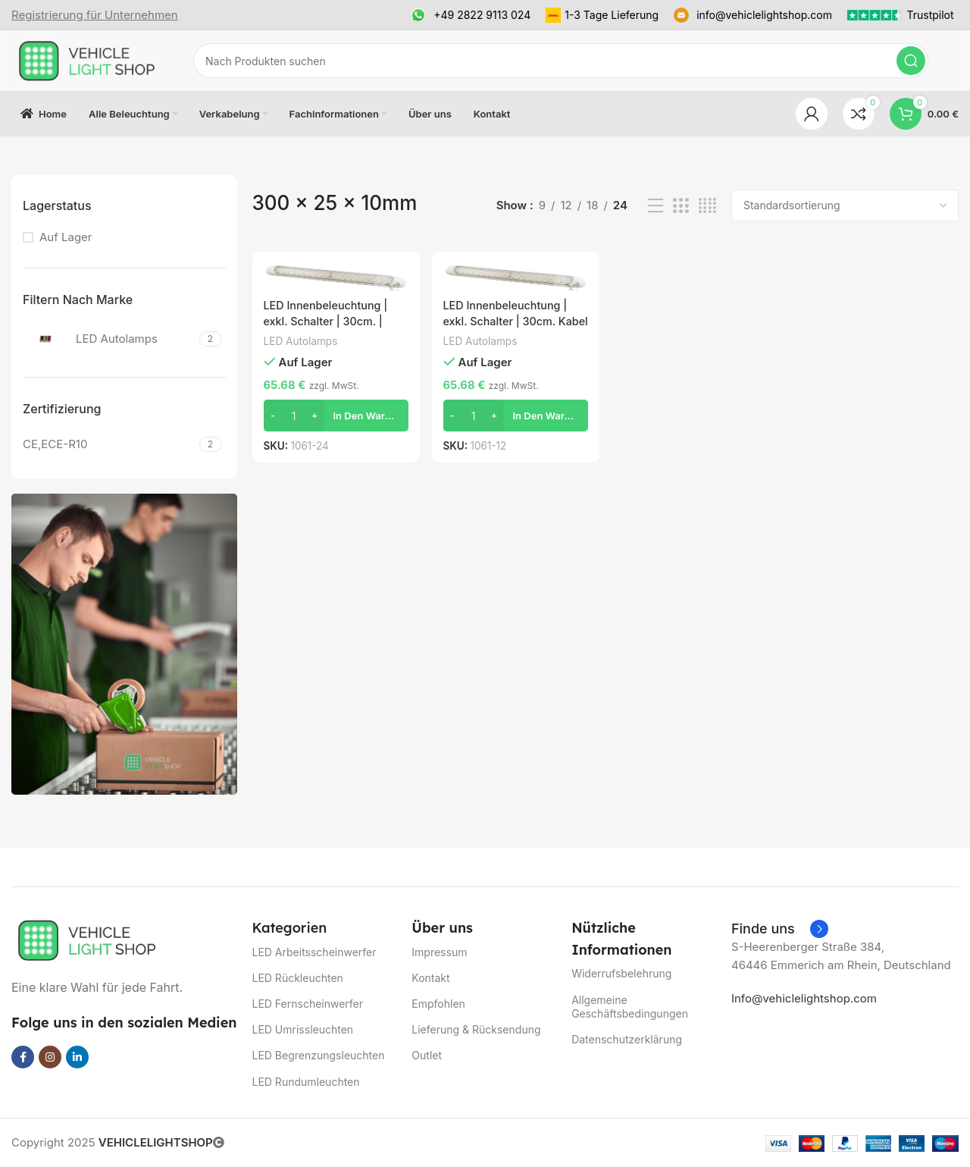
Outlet (426, 1055)
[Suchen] (560, 60)
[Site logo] (87, 59)
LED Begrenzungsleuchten (318, 1055)
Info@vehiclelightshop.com (804, 998)
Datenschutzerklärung (626, 1039)
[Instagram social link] (50, 1057)
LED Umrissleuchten (303, 1029)
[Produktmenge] (294, 415)
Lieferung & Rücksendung (475, 1029)
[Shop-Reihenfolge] (845, 205)
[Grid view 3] (680, 206)
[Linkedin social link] (77, 1057)
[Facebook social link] (22, 1057)
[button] (335, 415)
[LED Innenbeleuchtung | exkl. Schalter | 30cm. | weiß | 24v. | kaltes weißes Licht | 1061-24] (335, 276)
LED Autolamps (302, 340)
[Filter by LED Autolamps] (109, 339)
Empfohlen (438, 1003)
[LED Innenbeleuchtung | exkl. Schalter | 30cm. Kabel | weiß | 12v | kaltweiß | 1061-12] (515, 276)
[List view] (655, 206)
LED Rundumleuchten (306, 1081)
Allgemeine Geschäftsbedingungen (629, 1006)
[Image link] (87, 939)
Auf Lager (65, 237)
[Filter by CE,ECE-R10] (109, 444)
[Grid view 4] (707, 206)
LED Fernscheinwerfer (308, 1003)
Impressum (439, 952)
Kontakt (430, 977)
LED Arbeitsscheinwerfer (314, 952)
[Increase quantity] (314, 415)
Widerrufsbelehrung (621, 973)
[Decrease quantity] (273, 415)
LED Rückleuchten (297, 977)
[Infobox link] (94, 15)
